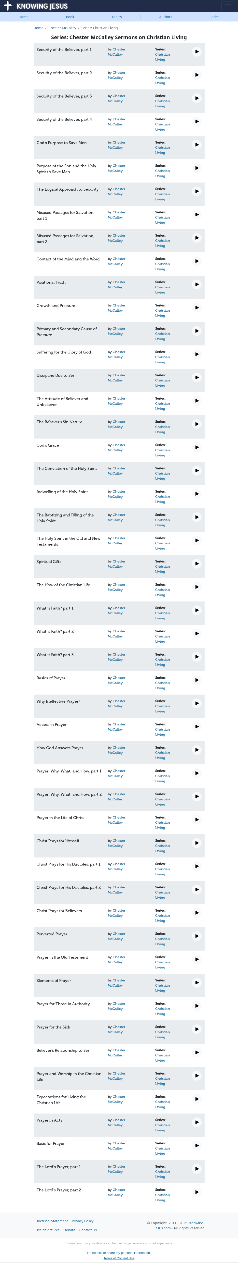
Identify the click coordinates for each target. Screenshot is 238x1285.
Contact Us (88, 1230)
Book (70, 16)
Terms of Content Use (119, 1258)
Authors (165, 16)
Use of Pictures (48, 1230)
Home (23, 16)
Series (215, 16)
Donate (69, 1230)
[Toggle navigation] (228, 6)
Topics (117, 16)
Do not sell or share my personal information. (119, 1253)
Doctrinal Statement (52, 1221)
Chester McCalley (62, 27)
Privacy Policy (82, 1221)
